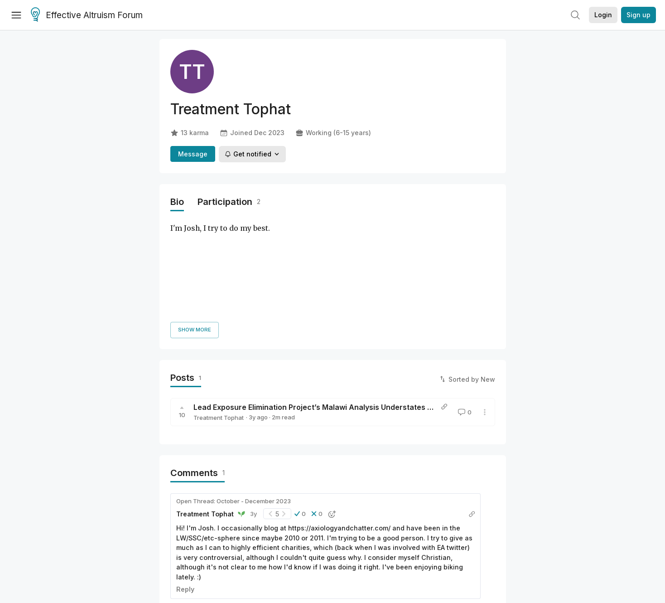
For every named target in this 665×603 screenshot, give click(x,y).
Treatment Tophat (218, 313)
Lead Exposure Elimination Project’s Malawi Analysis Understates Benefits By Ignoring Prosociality (368, 303)
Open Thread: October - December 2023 (233, 397)
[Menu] (16, 15)
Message (192, 154)
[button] (300, 410)
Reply (185, 485)
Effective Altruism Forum (87, 15)
